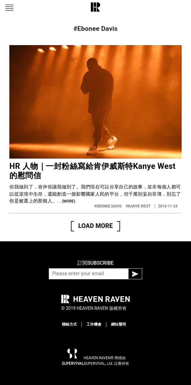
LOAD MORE (95, 226)
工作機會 (93, 324)
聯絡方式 (69, 324)
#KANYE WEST (138, 206)
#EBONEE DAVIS (108, 206)
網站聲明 (118, 324)
